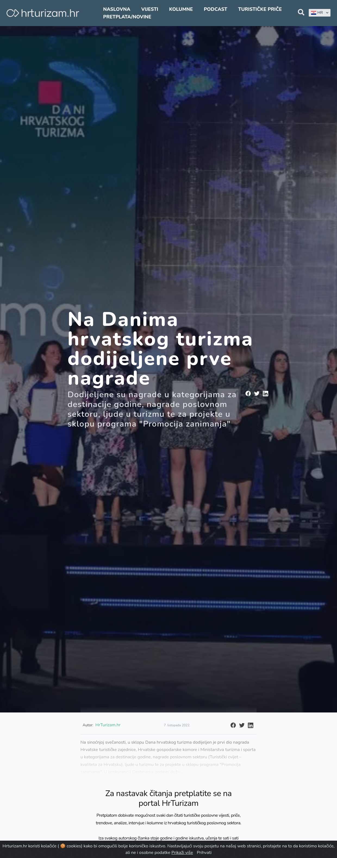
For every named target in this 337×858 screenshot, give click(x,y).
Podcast (215, 9)
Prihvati (204, 853)
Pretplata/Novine (127, 17)
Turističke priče (260, 9)
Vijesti (149, 9)
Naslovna (116, 9)
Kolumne (181, 9)
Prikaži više (182, 853)
